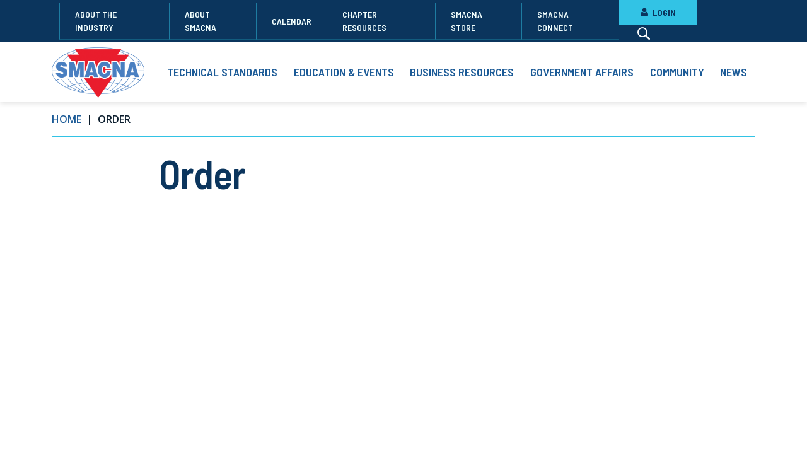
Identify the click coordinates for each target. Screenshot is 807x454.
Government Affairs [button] (582, 72)
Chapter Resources (364, 21)
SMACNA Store (466, 21)
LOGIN (658, 12)
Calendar (291, 21)
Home (66, 119)
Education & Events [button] (344, 72)
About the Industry (96, 21)
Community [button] (677, 72)
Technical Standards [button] (222, 72)
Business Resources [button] (462, 72)
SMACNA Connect (555, 21)
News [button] (733, 72)
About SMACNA (200, 21)
